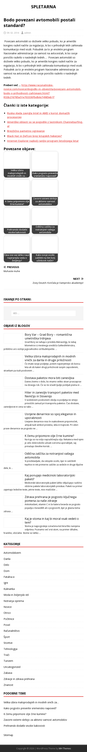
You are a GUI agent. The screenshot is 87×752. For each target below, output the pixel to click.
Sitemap (8, 735)
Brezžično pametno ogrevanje (26, 131)
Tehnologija (10, 649)
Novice (8, 607)
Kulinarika (9, 589)
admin (27, 32)
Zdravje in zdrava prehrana (19, 679)
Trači (6, 655)
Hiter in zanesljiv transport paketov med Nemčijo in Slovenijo (52, 394)
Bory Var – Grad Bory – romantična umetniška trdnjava (48, 336)
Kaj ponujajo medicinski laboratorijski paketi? (50, 477)
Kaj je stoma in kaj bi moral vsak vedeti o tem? (52, 520)
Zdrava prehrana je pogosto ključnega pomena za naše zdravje (50, 499)
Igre (6, 582)
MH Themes (65, 748)
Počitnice (9, 619)
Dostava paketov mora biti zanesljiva (49, 378)
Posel (7, 625)
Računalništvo (12, 630)
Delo (6, 564)
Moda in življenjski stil (16, 594)
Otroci (7, 612)
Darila (7, 559)
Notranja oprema (14, 601)
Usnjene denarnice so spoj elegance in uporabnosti (50, 416)
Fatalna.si (9, 577)
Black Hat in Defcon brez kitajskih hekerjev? (34, 136)
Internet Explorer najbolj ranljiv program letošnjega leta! (43, 141)
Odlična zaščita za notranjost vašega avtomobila (49, 455)
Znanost (8, 685)
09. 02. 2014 (13, 32)
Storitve (8, 642)
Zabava (8, 673)
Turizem (8, 660)
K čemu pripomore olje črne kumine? (49, 436)
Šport (7, 637)
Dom (6, 571)
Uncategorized (12, 667)
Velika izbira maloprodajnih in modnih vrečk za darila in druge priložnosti (50, 358)
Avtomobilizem (12, 552)
